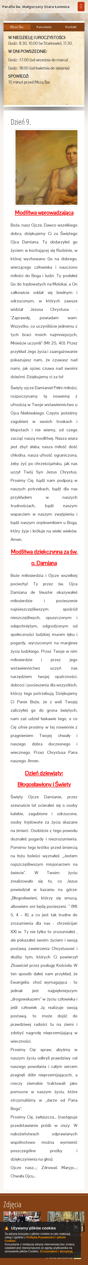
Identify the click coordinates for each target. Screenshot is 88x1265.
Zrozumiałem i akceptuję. (56, 1251)
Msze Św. (17, 27)
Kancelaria (44, 27)
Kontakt (71, 27)
